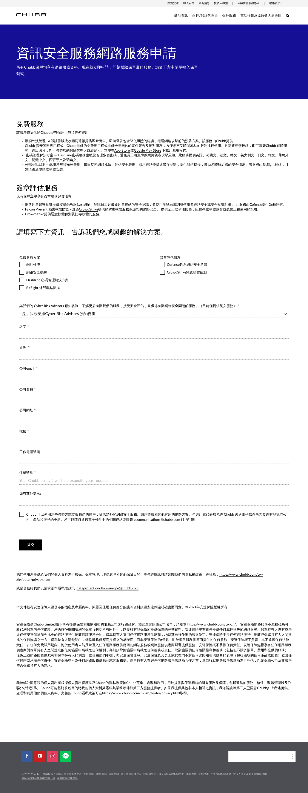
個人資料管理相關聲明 (171, 774)
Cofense (255, 204)
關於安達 (173, 3)
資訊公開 (114, 774)
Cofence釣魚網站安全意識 (224, 264)
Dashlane (65, 155)
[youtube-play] (39, 756)
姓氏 (23, 347)
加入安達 (188, 3)
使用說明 (203, 774)
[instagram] (52, 756)
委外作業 (191, 774)
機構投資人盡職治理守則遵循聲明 (62, 774)
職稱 (22, 431)
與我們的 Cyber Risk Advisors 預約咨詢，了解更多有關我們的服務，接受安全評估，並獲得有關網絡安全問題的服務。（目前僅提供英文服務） (128, 306)
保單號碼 (26, 473)
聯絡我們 (274, 3)
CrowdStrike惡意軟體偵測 (224, 272)
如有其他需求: (30, 493)
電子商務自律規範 (131, 774)
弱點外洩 (83, 264)
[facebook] (27, 756)
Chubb (221, 141)
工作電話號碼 (29, 452)
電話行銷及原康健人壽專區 (261, 15)
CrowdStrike (88, 209)
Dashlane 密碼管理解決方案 (83, 280)
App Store (122, 150)
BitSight (269, 164)
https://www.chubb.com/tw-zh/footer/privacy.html (141, 693)
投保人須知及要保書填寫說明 (250, 774)
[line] (65, 756)
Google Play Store (147, 150)
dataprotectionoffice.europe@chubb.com (108, 588)
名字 (22, 327)
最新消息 (204, 3)
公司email (27, 368)
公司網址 (26, 410)
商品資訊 (181, 15)
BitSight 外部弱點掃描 (83, 287)
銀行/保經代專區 (205, 15)
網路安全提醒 (83, 272)
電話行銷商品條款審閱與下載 (38, 778)
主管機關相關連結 (221, 774)
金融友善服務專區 (248, 3)
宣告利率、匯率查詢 (95, 774)
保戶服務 (229, 15)
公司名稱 (26, 389)
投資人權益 (221, 3)
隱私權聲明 (149, 774)
